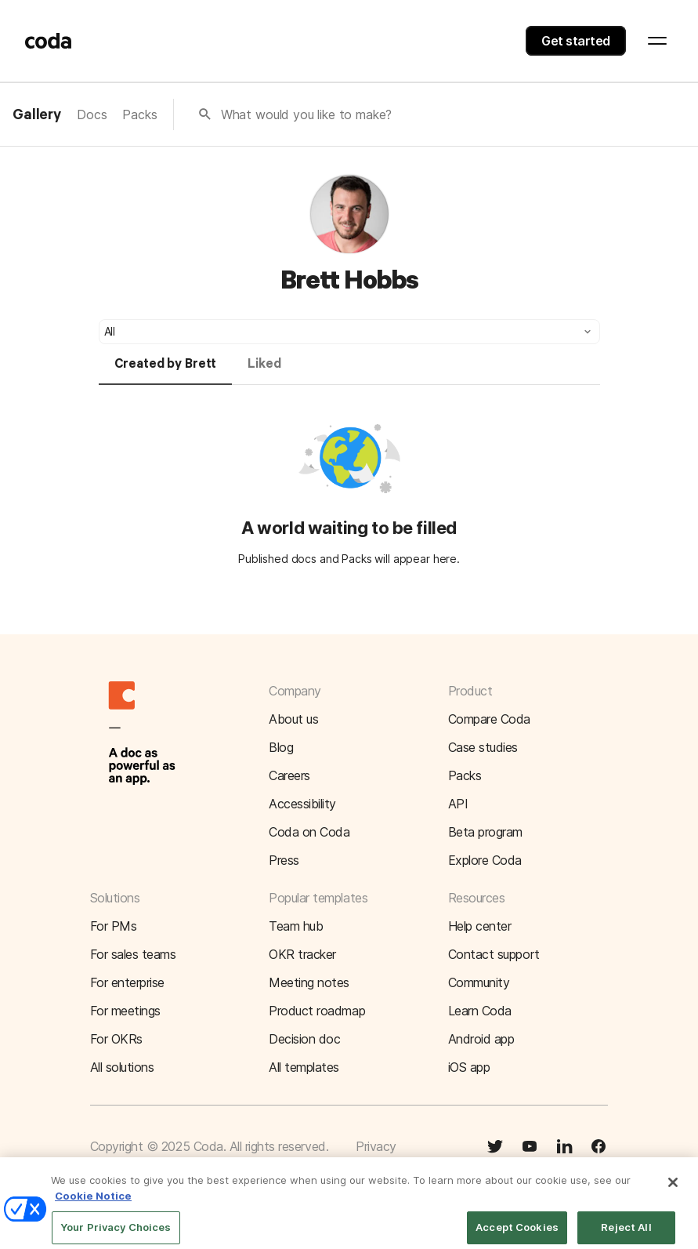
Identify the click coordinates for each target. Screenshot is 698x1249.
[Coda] (48, 41)
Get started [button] (575, 41)
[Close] (673, 1189)
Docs (92, 114)
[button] (349, 331)
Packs (139, 114)
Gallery (37, 115)
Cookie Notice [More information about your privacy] (93, 1202)
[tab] (166, 371)
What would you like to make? (306, 114)
